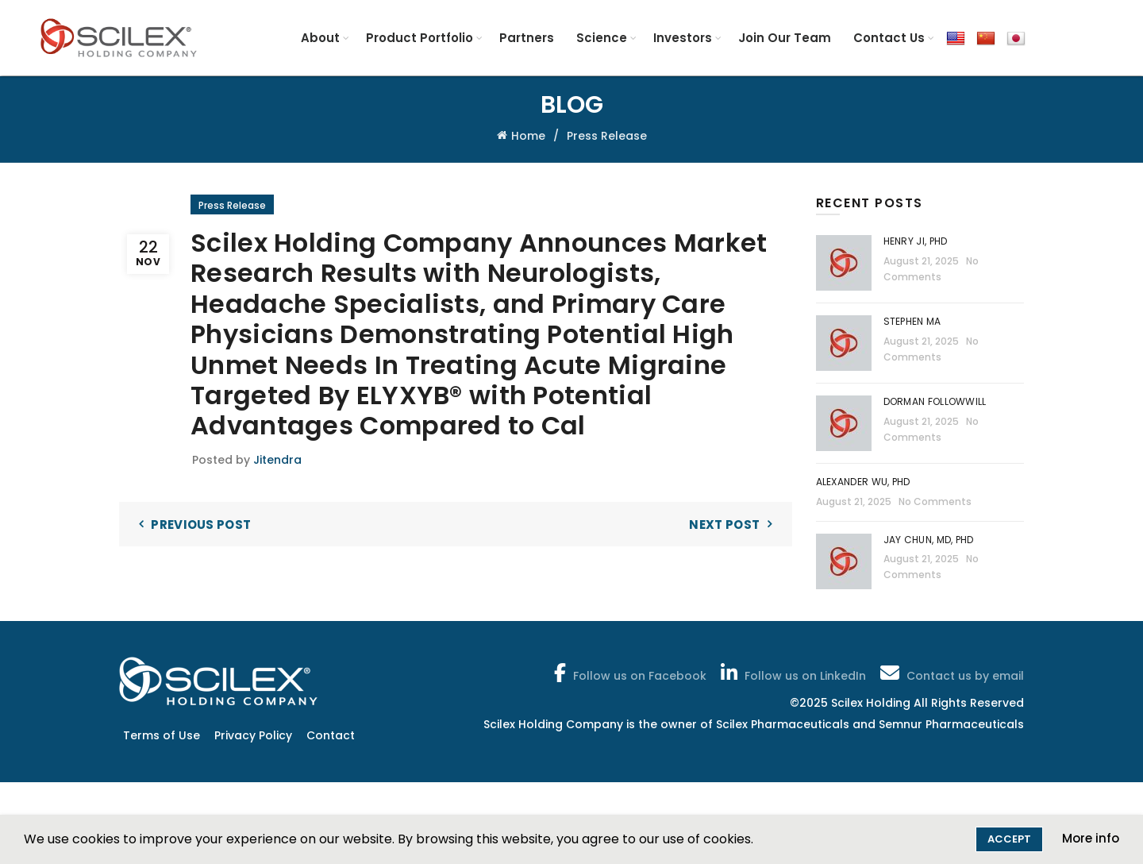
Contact (330, 735)
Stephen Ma (912, 321)
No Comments (935, 501)
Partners (526, 37)
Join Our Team (784, 37)
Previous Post (201, 524)
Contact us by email (950, 673)
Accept (1009, 839)
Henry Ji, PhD (915, 241)
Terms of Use (161, 735)
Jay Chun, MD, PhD (928, 539)
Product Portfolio (419, 37)
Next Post (724, 524)
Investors (682, 37)
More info (1090, 838)
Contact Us (889, 37)
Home (528, 136)
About (320, 37)
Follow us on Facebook (628, 673)
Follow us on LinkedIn (792, 673)
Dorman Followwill (936, 401)
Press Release (607, 136)
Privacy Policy (253, 735)
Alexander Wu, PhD (863, 481)
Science (601, 37)
